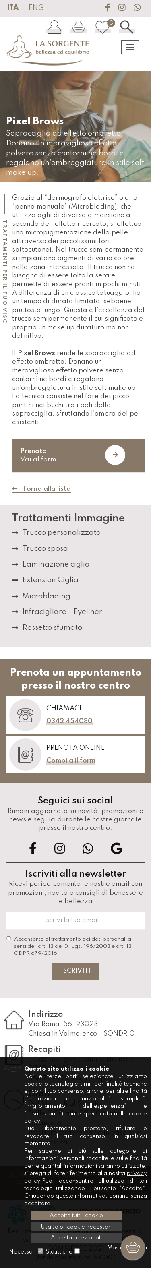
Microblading (46, 596)
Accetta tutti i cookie (76, 1215)
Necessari (22, 1252)
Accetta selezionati (76, 1238)
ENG (36, 8)
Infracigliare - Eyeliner (62, 612)
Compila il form (70, 760)
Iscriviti (76, 971)
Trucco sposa (45, 548)
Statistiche (59, 1252)
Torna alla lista (41, 489)
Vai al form (72, 455)
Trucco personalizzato (61, 532)
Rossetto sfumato (52, 627)
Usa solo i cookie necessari (76, 1227)
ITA (13, 8)
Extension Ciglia (50, 580)
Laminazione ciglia (56, 564)
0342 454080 (69, 721)
